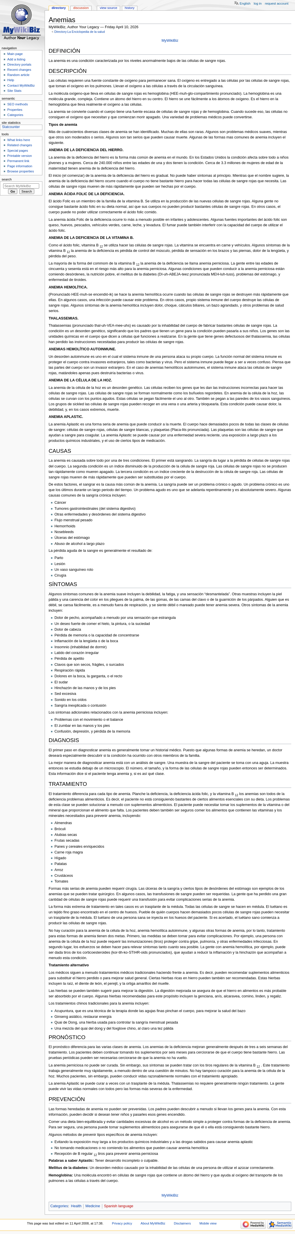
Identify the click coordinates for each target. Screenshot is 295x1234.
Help (10, 80)
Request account (277, 3)
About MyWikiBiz (153, 1223)
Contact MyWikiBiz (21, 85)
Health (76, 1206)
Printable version (19, 155)
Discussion (80, 7)
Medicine (93, 1206)
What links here (18, 140)
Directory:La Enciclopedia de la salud (79, 31)
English (245, 3)
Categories (59, 1206)
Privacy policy (122, 1223)
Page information (19, 166)
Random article (18, 75)
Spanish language (118, 1206)
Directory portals (19, 64)
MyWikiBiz (170, 41)
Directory (59, 7)
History (130, 7)
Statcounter (11, 127)
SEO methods (17, 104)
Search (7, 179)
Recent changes (19, 69)
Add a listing (16, 59)
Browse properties (20, 171)
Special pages (17, 150)
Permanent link (18, 161)
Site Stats (14, 90)
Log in (258, 3)
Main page (15, 54)
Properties (14, 109)
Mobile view (208, 1223)
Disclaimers (182, 1223)
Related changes (19, 145)
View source (108, 7)
